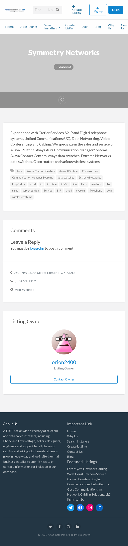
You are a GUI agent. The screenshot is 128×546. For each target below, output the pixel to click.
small (69, 190)
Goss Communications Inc (85, 489)
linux (84, 184)
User (84, 26)
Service (48, 190)
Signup (98, 11)
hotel (33, 184)
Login (116, 9)
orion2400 (64, 362)
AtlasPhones (29, 26)
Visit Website (24, 289)
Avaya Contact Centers (41, 171)
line (75, 184)
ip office (52, 184)
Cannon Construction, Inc (84, 479)
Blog (98, 26)
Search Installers (50, 26)
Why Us (111, 26)
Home (9, 26)
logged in (37, 248)
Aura (19, 171)
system (80, 190)
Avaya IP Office (68, 171)
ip (41, 184)
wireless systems (22, 197)
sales (15, 190)
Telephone (95, 190)
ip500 (64, 184)
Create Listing (77, 9)
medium (96, 184)
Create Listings (77, 446)
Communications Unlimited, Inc (88, 484)
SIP (59, 190)
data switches (66, 177)
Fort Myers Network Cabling (87, 469)
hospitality (18, 184)
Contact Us (75, 451)
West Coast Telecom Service (86, 474)
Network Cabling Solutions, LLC (89, 494)
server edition (31, 190)
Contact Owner (64, 379)
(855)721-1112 (25, 281)
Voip (109, 190)
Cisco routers (90, 171)
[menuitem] (79, 10)
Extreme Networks (90, 177)
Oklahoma (63, 67)
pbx (108, 184)
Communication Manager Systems (32, 177)
